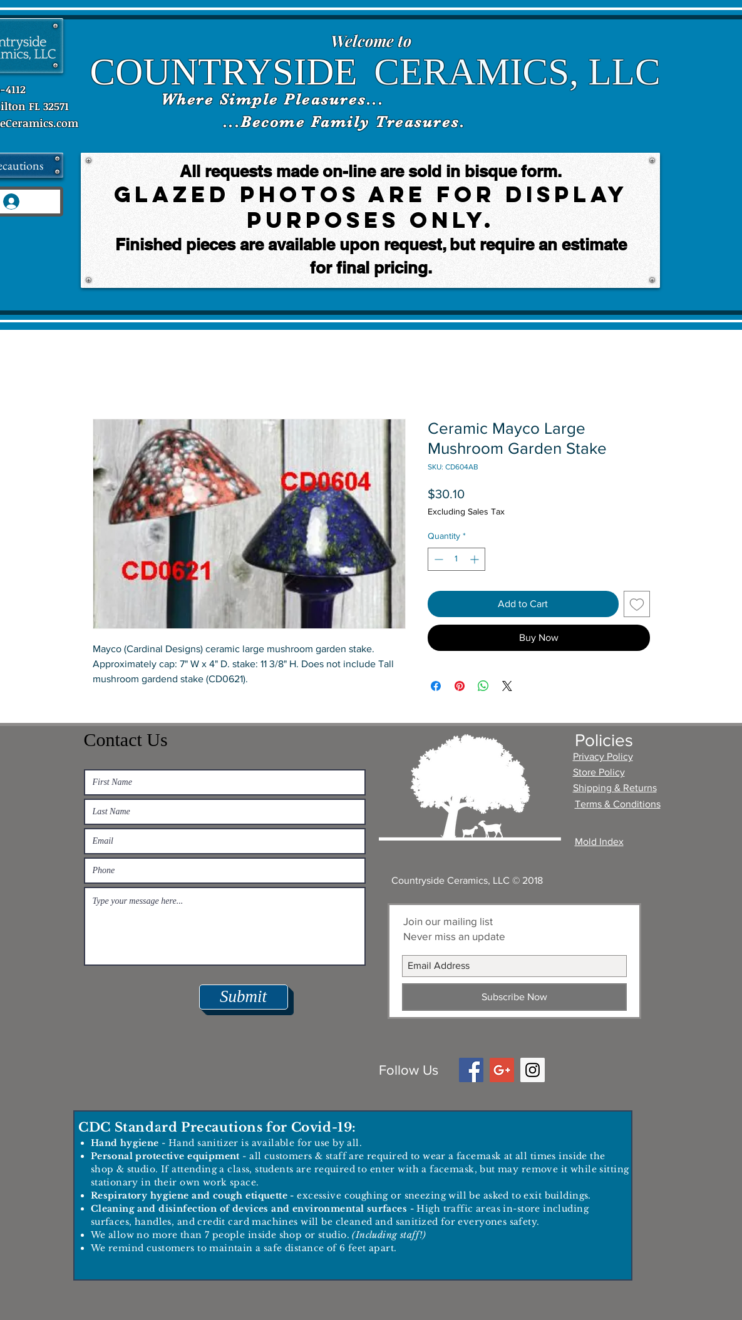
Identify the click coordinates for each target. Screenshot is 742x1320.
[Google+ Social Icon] (502, 1070)
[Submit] (243, 997)
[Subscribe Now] (514, 997)
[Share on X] (507, 685)
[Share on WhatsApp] (483, 685)
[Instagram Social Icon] (532, 1070)
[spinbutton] (456, 559)
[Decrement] (437, 559)
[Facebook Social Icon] (471, 1070)
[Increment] (475, 559)
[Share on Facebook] (435, 685)
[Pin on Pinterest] (459, 685)
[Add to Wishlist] (637, 604)
